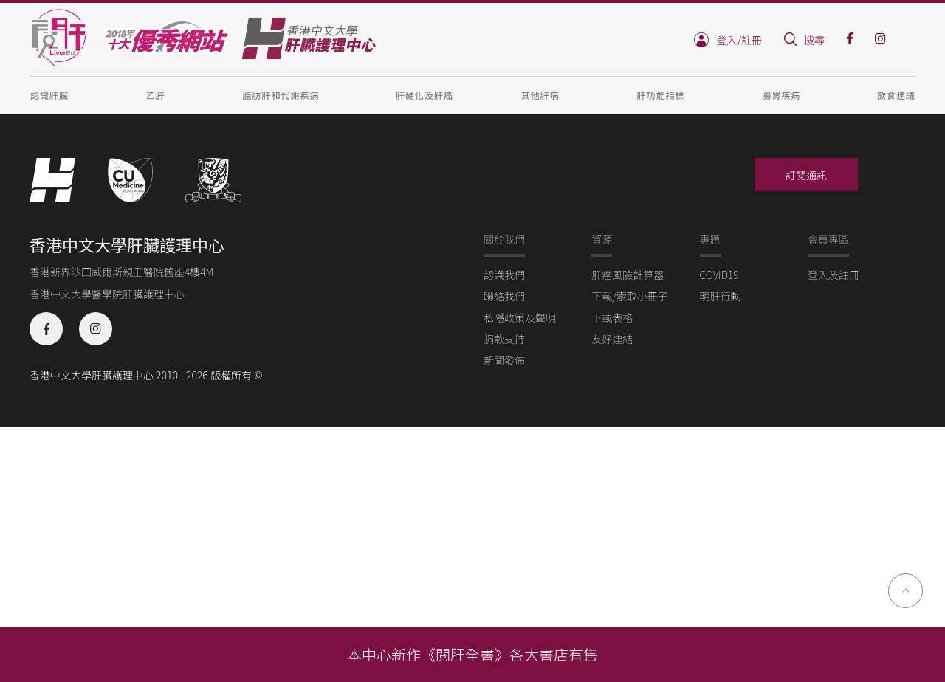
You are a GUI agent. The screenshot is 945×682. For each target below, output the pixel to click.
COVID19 (719, 274)
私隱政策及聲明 (520, 317)
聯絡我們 (504, 296)
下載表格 (612, 317)
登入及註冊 (833, 274)
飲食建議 (896, 95)
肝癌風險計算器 (627, 274)
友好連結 (612, 338)
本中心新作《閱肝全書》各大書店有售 (472, 654)
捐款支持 (504, 338)
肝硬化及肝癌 (424, 95)
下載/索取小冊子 (629, 296)
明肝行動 (720, 296)
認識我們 (504, 274)
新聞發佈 (504, 360)
